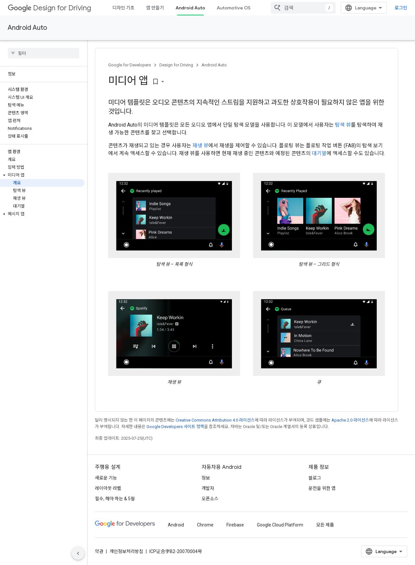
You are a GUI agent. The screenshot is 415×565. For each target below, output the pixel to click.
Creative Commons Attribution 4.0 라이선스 (215, 420)
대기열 (319, 153)
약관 (99, 551)
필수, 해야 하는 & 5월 (115, 498)
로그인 (401, 7)
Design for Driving (49, 8)
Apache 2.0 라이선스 (350, 420)
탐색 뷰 (343, 125)
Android (176, 524)
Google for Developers (129, 64)
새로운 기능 (106, 477)
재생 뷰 (200, 145)
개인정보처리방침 (126, 551)
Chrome (205, 524)
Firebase (235, 524)
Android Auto (27, 28)
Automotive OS (233, 8)
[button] (42, 175)
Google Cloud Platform (280, 524)
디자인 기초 (123, 8)
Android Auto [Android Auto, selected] (190, 8)
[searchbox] (43, 53)
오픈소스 (210, 498)
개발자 (208, 488)
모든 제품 (325, 524)
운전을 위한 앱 (322, 488)
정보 (206, 477)
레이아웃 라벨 (108, 488)
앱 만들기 (155, 8)
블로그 (314, 477)
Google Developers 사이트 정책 (175, 426)
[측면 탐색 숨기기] (78, 553)
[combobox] (303, 8)
